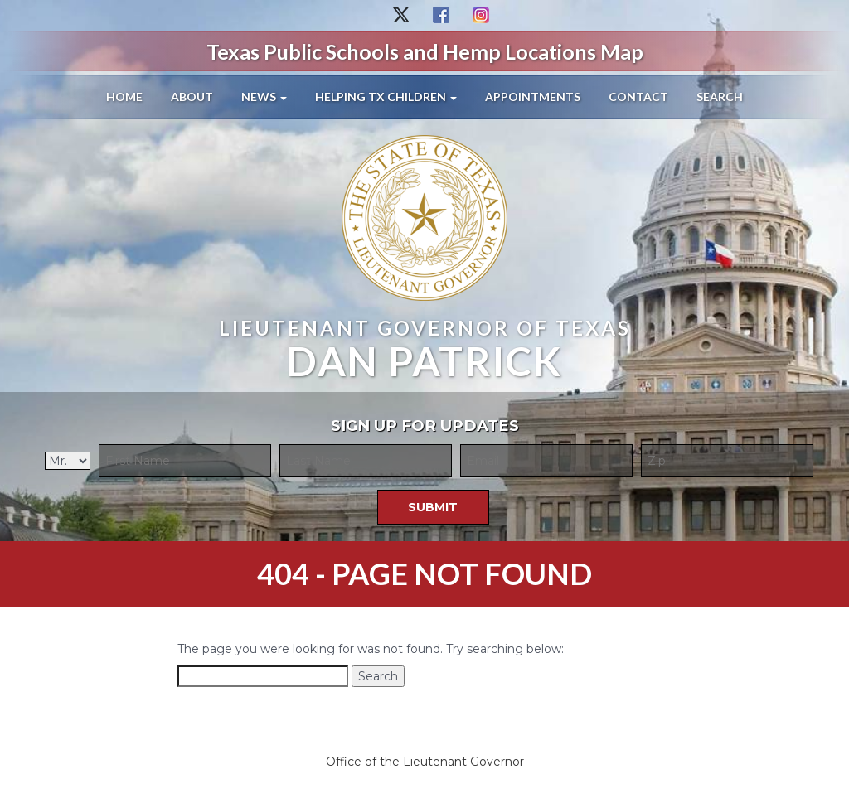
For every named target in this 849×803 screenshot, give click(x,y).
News (264, 96)
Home (124, 96)
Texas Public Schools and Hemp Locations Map (424, 51)
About (192, 96)
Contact (638, 96)
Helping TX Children (386, 96)
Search (719, 96)
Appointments (532, 96)
